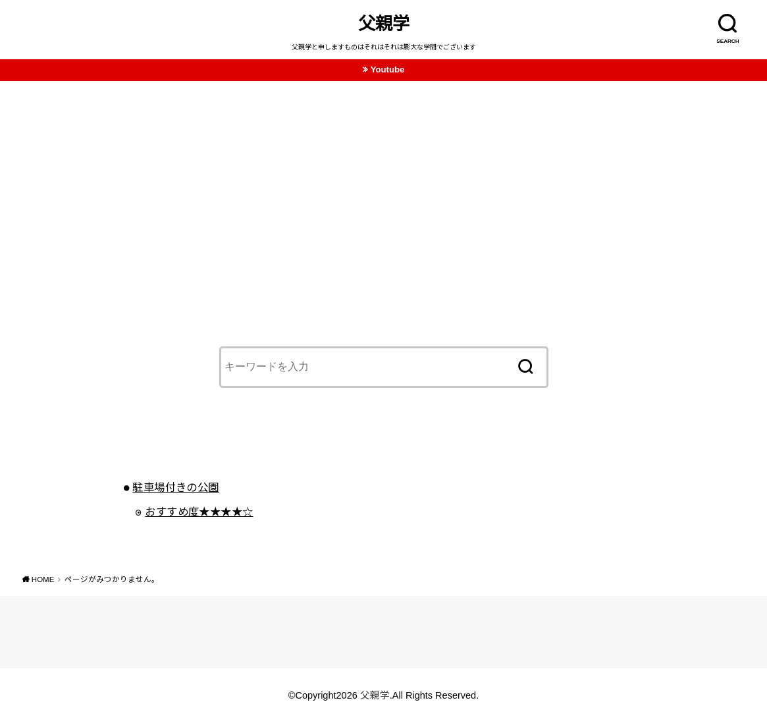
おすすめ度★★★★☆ (199, 512)
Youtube (388, 69)
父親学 (384, 24)
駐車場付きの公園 (175, 487)
